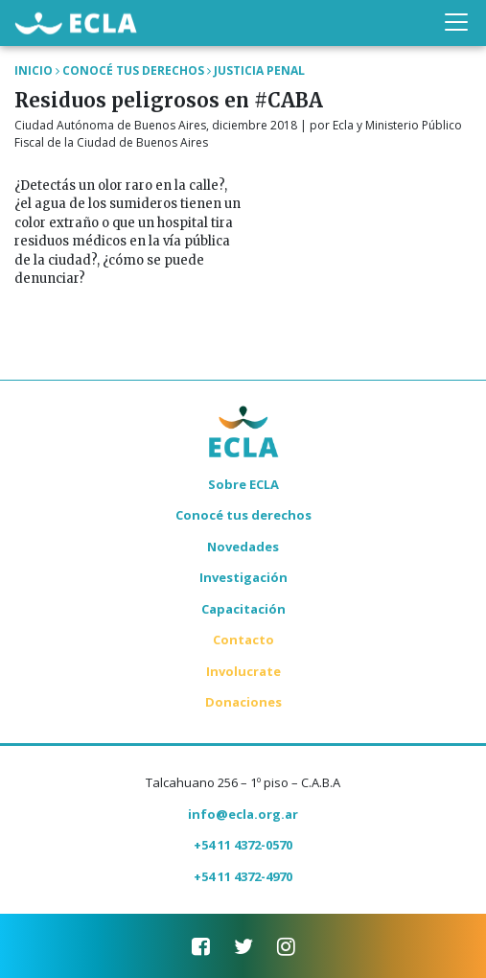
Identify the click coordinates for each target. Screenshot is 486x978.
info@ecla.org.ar (243, 814)
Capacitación (243, 608)
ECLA (75, 23)
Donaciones (243, 701)
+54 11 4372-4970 (243, 876)
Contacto (243, 639)
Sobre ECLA (243, 484)
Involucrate (243, 671)
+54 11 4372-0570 (243, 844)
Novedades (243, 546)
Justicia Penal (259, 70)
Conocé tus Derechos (133, 70)
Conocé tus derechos (243, 515)
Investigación (243, 577)
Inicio (33, 70)
